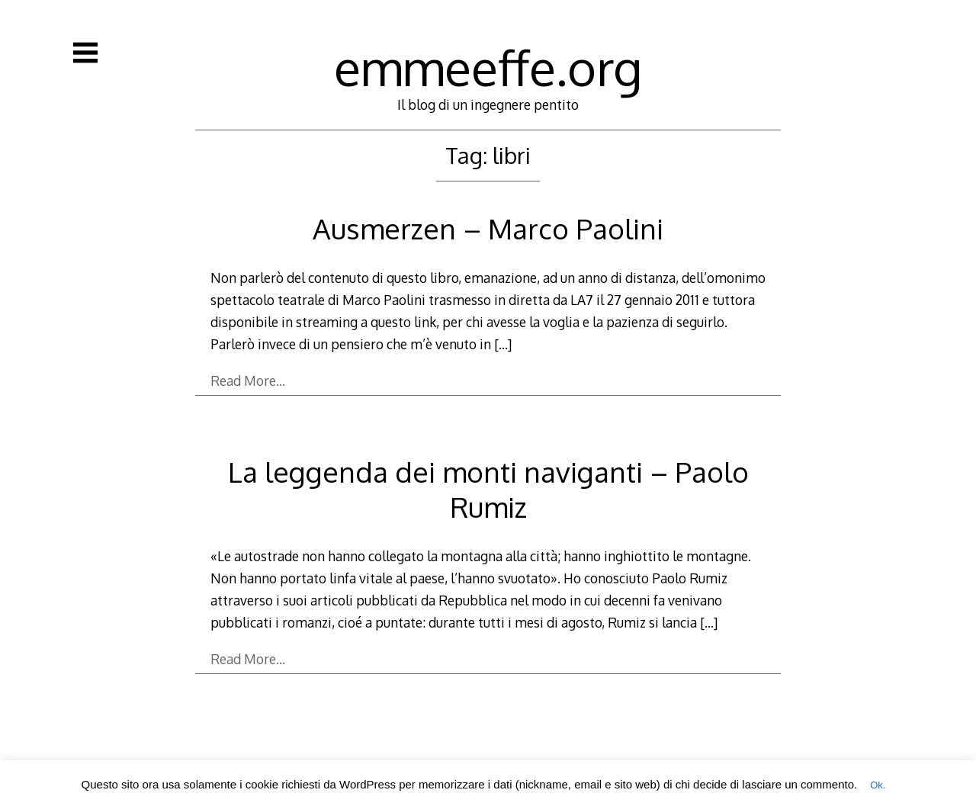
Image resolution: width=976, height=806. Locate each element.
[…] (503, 344)
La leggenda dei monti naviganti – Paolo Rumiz (488, 489)
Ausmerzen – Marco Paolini (488, 228)
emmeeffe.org (488, 67)
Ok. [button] (877, 785)
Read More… (247, 380)
